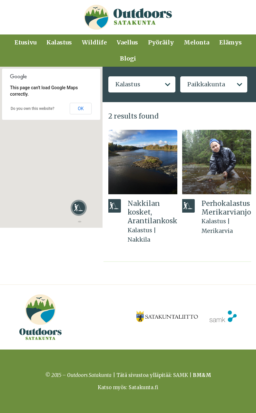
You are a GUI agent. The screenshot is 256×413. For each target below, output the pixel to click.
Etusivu (25, 42)
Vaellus (127, 42)
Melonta (196, 42)
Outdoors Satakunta (128, 17)
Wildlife (94, 42)
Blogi (128, 58)
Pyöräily (161, 42)
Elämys (230, 42)
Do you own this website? (32, 108)
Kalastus (59, 42)
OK (81, 108)
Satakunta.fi (143, 387)
